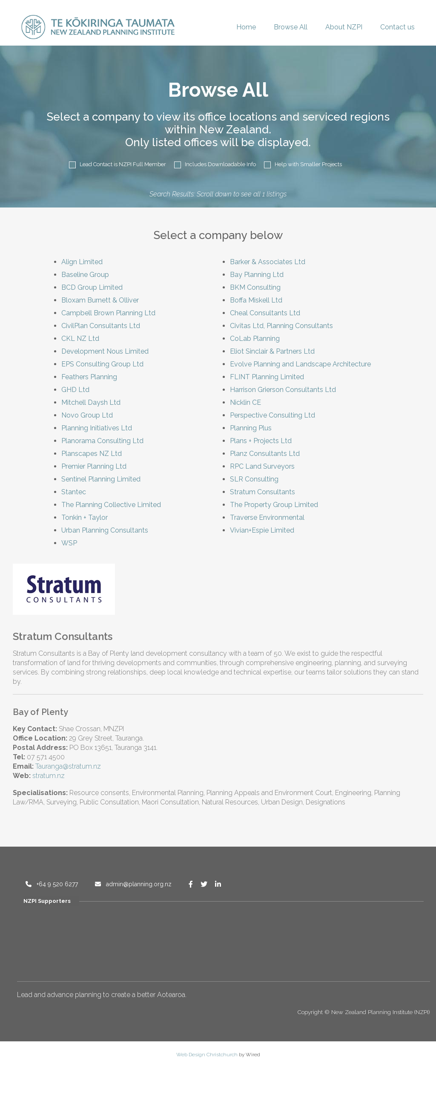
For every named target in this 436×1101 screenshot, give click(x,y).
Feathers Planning (89, 377)
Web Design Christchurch (207, 1055)
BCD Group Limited (92, 287)
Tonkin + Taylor (84, 517)
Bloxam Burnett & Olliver (100, 300)
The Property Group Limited (274, 505)
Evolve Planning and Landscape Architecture (300, 364)
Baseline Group (85, 275)
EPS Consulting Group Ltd (102, 364)
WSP (69, 543)
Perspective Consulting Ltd (272, 415)
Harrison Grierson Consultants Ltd (283, 390)
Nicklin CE (245, 402)
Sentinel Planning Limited (101, 479)
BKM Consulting (255, 287)
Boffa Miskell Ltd (256, 300)
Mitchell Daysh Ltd (90, 402)
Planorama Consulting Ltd (102, 441)
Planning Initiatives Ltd (96, 428)
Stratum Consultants (262, 492)
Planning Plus (251, 428)
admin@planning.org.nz (133, 884)
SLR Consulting (254, 479)
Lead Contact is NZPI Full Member (117, 164)
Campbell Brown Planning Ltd (108, 313)
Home (246, 27)
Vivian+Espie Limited (262, 530)
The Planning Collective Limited (111, 505)
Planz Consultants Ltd (265, 454)
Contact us (397, 27)
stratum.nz (48, 776)
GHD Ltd (75, 390)
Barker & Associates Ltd (267, 262)
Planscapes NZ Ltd (91, 454)
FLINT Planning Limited (267, 377)
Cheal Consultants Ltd (265, 313)
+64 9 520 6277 (52, 884)
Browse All (290, 27)
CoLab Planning (255, 338)
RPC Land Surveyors (262, 466)
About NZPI (343, 27)
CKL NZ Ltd (80, 338)
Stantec (73, 492)
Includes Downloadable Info (215, 164)
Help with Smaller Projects (303, 164)
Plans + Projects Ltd (261, 441)
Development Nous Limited (105, 351)
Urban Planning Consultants (104, 530)
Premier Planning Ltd (93, 466)
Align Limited (82, 262)
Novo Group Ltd (87, 415)
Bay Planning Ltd (257, 275)
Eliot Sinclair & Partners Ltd (272, 351)
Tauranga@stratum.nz (68, 766)
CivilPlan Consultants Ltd (100, 326)
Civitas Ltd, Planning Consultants (281, 326)
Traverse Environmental (267, 517)
